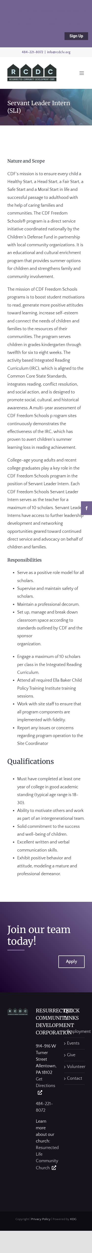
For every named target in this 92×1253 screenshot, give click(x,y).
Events (73, 1043)
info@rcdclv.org (58, 52)
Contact (74, 1078)
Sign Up (76, 36)
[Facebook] (87, 508)
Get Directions (45, 1082)
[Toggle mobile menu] (82, 73)
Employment (74, 1031)
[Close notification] (8, 24)
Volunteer (74, 1066)
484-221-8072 (32, 52)
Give (71, 1055)
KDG (73, 1219)
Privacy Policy (41, 1219)
